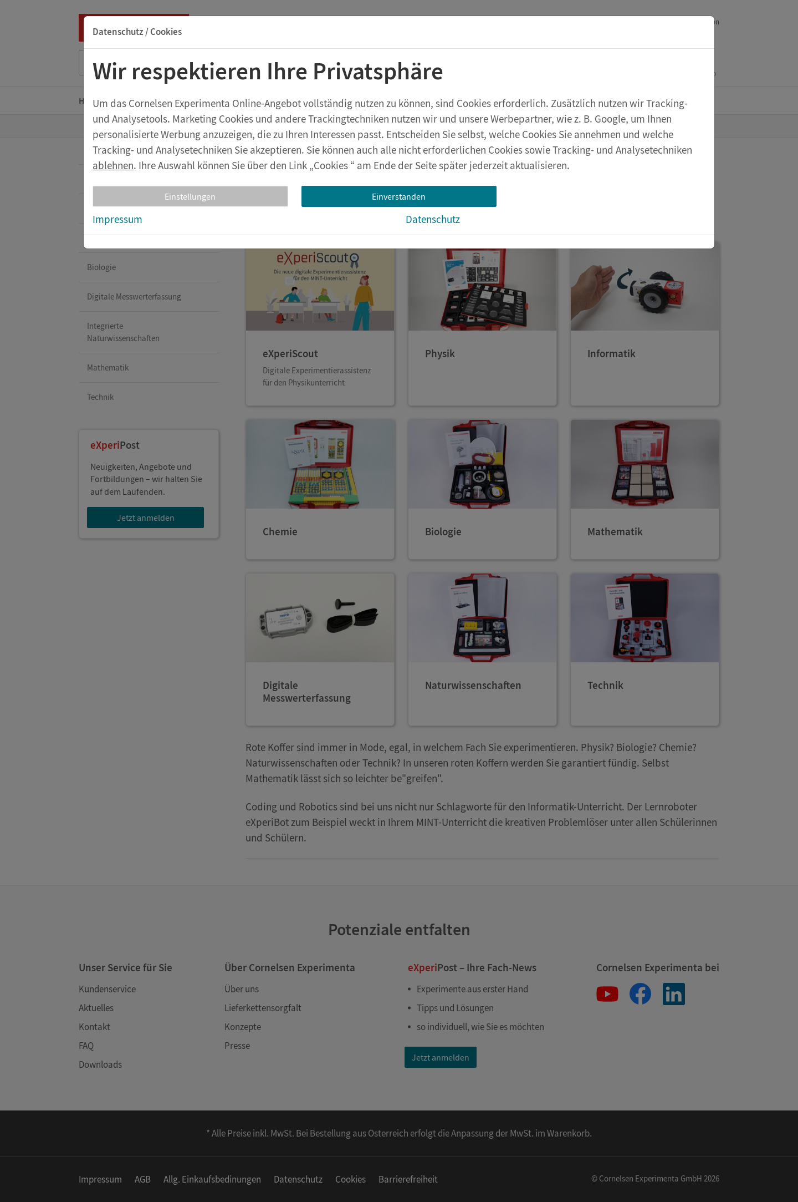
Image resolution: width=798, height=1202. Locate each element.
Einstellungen (190, 196)
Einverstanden (399, 196)
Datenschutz (433, 219)
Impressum (117, 219)
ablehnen (113, 165)
